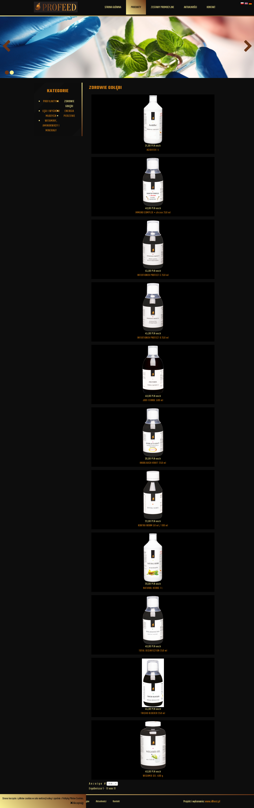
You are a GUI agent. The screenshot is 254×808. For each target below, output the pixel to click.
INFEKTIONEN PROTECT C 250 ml (153, 275)
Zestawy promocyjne (162, 7)
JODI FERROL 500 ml (153, 400)
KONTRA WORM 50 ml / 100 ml (153, 526)
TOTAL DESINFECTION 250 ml (153, 651)
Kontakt (211, 7)
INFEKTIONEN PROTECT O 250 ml (153, 338)
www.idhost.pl (212, 801)
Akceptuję (77, 803)
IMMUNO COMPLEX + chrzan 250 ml (153, 213)
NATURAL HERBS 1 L (153, 588)
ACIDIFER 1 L (153, 150)
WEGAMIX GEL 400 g (153, 776)
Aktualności (190, 7)
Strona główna (113, 7)
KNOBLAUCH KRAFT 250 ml (153, 463)
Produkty (136, 7)
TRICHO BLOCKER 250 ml (153, 713)
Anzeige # (98, 783)
